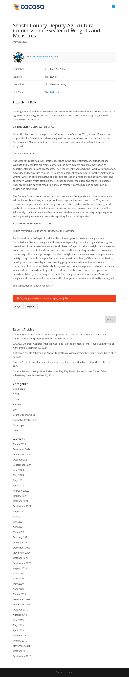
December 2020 (21, 547)
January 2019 (20, 640)
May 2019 (18, 625)
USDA (16, 430)
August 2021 (20, 511)
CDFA (16, 394)
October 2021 (20, 501)
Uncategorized (21, 425)
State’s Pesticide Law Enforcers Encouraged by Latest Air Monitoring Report (55, 362)
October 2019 (20, 609)
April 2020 (18, 589)
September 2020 (22, 563)
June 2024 (18, 470)
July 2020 (18, 573)
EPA (15, 409)
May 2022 (18, 480)
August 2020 (20, 568)
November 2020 (22, 552)
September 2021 (22, 506)
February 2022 (21, 490)
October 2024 (20, 459)
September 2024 (22, 464)
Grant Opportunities (24, 414)
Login (18, 306)
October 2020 (20, 557)
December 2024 (21, 449)
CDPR (16, 399)
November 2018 (22, 645)
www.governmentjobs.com (44, 56)
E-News (17, 404)
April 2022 (18, 485)
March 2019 (19, 635)
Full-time (55, 92)
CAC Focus (19, 388)
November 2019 (22, 604)
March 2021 (19, 532)
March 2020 (19, 594)
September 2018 (22, 656)
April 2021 (18, 526)
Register (31, 306)
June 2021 (18, 521)
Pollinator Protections (25, 420)
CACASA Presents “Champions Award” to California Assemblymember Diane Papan (58, 353)
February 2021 (21, 537)
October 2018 (20, 650)
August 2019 (20, 614)
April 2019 (18, 630)
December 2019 (21, 599)
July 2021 (18, 516)
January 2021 (20, 542)
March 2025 (19, 444)
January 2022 (20, 495)
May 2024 (18, 475)
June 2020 (18, 578)
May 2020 (18, 583)
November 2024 (22, 454)
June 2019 (18, 620)
